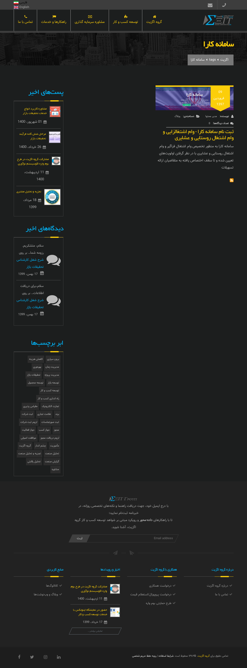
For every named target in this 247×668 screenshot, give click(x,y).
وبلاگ (177, 116)
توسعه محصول (35, 383)
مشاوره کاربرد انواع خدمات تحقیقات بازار (35, 110)
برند (57, 414)
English (21, 7)
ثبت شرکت (27, 414)
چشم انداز (40, 446)
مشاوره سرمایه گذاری (90, 21)
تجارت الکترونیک (50, 406)
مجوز (56, 430)
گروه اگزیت (154, 21)
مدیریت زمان (52, 367)
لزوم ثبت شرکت (28, 422)
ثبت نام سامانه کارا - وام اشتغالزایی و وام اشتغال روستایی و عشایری (198, 133)
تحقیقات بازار (33, 375)
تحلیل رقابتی (34, 462)
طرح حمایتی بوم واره (158, 603)
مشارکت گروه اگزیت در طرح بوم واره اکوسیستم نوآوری (33, 160)
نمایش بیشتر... (95, 631)
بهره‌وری (37, 367)
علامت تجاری (44, 414)
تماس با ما (25, 21)
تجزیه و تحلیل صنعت (29, 454)
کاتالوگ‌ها (52, 586)
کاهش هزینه (36, 359)
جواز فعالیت (28, 430)
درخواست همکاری (160, 586)
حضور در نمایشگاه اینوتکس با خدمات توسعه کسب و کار (90, 611)
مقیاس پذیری (30, 406)
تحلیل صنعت (52, 454)
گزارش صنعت (52, 462)
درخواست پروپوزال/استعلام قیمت (150, 594)
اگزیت (224, 60)
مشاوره (55, 469)
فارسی (20, 2)
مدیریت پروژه (52, 375)
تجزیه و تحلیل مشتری (28, 191)
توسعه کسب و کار (125, 21)
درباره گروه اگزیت (217, 586)
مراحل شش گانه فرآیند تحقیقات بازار (32, 135)
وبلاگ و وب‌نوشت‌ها (46, 594)
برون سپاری (53, 359)
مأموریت (54, 446)
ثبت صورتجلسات (50, 422)
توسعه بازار (53, 383)
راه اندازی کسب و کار (48, 399)
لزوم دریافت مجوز (49, 438)
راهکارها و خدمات (53, 21)
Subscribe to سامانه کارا (232, 180)
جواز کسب (44, 430)
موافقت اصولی (28, 438)
